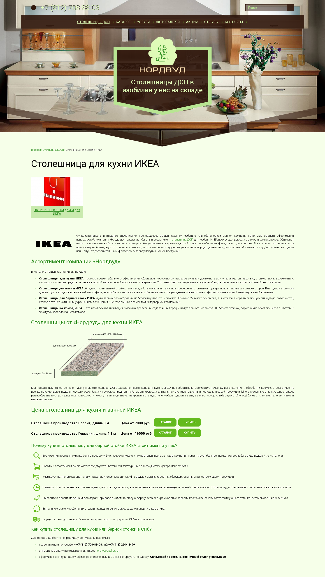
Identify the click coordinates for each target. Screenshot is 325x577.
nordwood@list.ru (107, 550)
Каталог (123, 22)
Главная (36, 149)
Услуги (143, 22)
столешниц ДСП (182, 239)
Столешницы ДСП (93, 22)
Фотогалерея (168, 22)
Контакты (234, 22)
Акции (192, 22)
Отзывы (211, 22)
